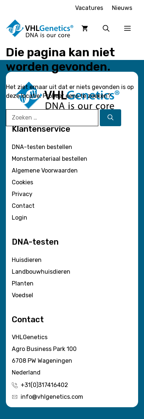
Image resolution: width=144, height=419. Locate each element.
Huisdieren (27, 259)
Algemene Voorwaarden (45, 170)
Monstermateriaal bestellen (49, 158)
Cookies (22, 182)
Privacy (22, 194)
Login (19, 217)
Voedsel (22, 295)
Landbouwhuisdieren (41, 271)
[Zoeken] (110, 117)
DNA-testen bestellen (42, 146)
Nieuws (122, 7)
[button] (106, 29)
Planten (23, 283)
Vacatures (89, 7)
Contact (23, 205)
